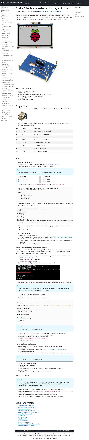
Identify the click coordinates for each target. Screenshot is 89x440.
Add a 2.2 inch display (7, 41)
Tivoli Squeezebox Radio (6, 27)
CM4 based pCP (6, 101)
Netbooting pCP (6, 20)
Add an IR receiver (6, 68)
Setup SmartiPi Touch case (7, 90)
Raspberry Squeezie (7, 22)
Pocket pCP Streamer (7, 116)
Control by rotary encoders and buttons (7, 79)
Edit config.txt (21, 415)
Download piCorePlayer (24, 409)
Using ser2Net (5, 97)
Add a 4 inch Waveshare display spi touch (7, 50)
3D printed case (6, 103)
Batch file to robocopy (7, 95)
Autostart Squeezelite (7, 82)
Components (4, 17)
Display (48, 11)
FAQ (2, 13)
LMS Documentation (66, 2)
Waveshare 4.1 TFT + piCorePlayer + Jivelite (29, 424)
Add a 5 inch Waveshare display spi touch (7, 55)
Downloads (34, 2)
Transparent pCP (6, 111)
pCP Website (79, 2)
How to (3, 12)
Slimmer (4, 24)
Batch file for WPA (6, 93)
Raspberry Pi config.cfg (24, 422)
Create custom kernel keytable (7, 70)
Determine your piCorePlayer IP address (61, 237)
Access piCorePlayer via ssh (59, 349)
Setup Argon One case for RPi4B (8, 87)
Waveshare (54, 11)
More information (79, 16)
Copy (71, 301)
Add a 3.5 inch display (7, 43)
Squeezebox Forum (57, 2)
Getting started (27, 2)
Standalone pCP (6, 35)
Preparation (78, 12)
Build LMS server (6, 33)
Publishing (3, 118)
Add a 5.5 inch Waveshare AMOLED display (7, 60)
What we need (79, 11)
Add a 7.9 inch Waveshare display (7, 65)
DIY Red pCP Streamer (8, 113)
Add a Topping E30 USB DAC (7, 74)
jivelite (59, 11)
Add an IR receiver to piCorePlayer (27, 407)
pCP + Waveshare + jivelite (7, 30)
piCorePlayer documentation (12, 2)
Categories (50, 2)
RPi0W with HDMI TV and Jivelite (7, 106)
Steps (76, 14)
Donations (85, 2)
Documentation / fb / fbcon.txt (26, 425)
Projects (41, 2)
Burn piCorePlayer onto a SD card (50, 164)
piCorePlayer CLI (22, 419)
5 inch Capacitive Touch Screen (26, 405)
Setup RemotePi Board (8, 84)
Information (4, 15)
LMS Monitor (5, 99)
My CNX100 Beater (7, 115)
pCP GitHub (73, 2)
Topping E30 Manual (8, 77)
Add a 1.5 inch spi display (6, 38)
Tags (45, 2)
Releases (3, 122)
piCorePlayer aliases (23, 417)
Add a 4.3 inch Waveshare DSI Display (8, 45)
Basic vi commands (23, 420)
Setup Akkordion (6, 109)
